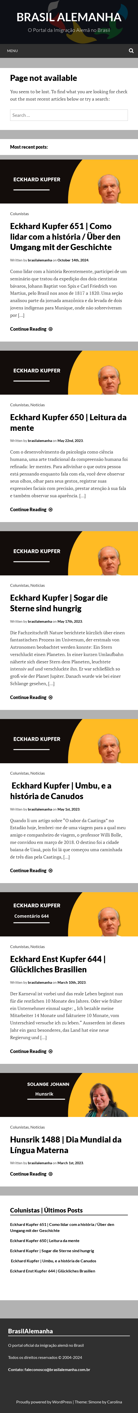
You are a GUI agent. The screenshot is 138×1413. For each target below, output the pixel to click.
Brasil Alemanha (69, 17)
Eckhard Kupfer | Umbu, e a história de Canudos (53, 1260)
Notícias (37, 404)
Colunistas (19, 213)
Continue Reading (32, 329)
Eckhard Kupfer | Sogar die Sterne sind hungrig (52, 1250)
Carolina (114, 1401)
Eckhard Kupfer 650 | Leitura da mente (45, 1240)
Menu (12, 51)
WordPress (62, 1401)
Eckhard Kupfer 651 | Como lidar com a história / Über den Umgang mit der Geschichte (65, 236)
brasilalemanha (40, 260)
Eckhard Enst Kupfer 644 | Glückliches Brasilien (52, 1270)
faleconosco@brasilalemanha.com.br (57, 1369)
